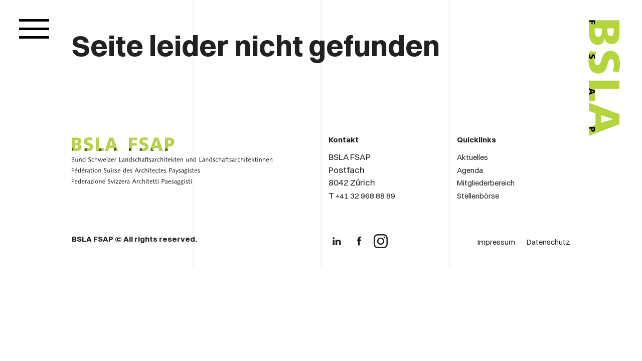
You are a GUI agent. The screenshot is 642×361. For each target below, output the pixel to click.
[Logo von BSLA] (562, 166)
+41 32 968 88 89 (365, 196)
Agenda (470, 170)
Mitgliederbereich (486, 183)
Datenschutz (548, 242)
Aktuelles (472, 157)
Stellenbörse (478, 196)
